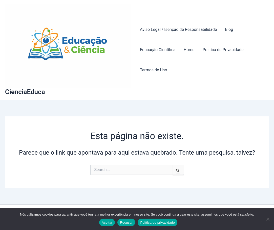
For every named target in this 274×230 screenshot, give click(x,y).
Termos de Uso (153, 70)
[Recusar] (267, 219)
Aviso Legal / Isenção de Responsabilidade (178, 29)
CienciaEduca (25, 92)
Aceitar (107, 222)
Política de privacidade (157, 222)
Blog (229, 29)
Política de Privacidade (223, 49)
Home (189, 49)
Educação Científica (158, 49)
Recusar (126, 222)
